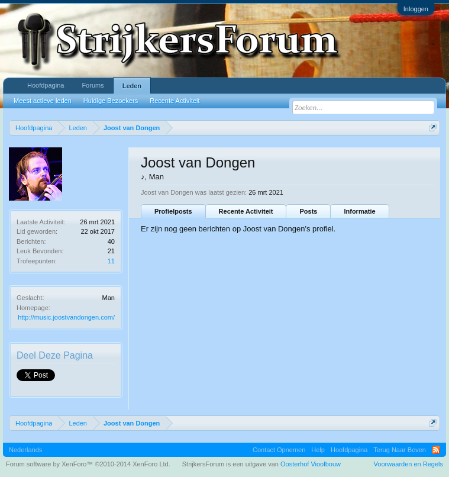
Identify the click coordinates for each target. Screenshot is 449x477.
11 (111, 261)
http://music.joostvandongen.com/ (66, 317)
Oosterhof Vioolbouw (310, 464)
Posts (308, 211)
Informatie (359, 211)
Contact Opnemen (279, 449)
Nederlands (25, 449)
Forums (93, 85)
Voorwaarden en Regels (408, 464)
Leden (131, 85)
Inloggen (415, 8)
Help (318, 449)
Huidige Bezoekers (110, 100)
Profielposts (173, 211)
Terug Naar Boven (399, 449)
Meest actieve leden (43, 100)
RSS (436, 450)
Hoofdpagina (45, 85)
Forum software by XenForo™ (88, 464)
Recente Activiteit (246, 211)
